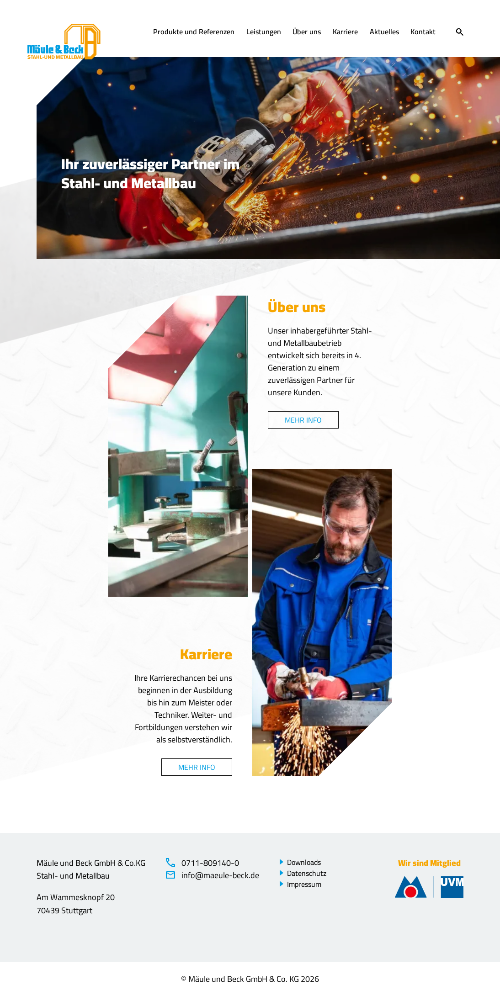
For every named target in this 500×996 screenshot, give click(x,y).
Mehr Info (303, 420)
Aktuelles (384, 32)
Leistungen (263, 32)
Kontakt (423, 32)
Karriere (345, 32)
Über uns (307, 32)
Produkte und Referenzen (193, 32)
